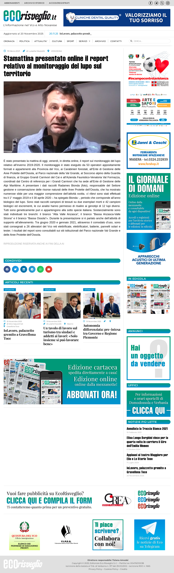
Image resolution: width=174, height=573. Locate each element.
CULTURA (57, 41)
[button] (7, 269)
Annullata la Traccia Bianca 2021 (147, 429)
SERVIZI (84, 41)
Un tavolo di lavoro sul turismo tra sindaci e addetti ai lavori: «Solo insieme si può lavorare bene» (61, 336)
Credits (123, 569)
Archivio (100, 41)
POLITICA (24, 41)
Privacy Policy (95, 569)
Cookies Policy (111, 569)
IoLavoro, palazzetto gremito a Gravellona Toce (20, 334)
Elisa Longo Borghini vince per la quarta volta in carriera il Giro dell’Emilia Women (147, 442)
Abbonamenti (12, 3)
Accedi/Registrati (59, 3)
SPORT (70, 41)
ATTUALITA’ (40, 41)
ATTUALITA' (9, 289)
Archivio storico (34, 3)
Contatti (116, 41)
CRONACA (9, 41)
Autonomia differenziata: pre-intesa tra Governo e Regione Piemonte (101, 331)
